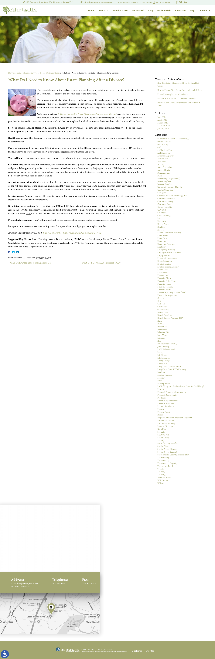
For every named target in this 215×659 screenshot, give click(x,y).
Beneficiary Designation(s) (168, 178)
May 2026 (161, 117)
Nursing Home (163, 383)
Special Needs (163, 446)
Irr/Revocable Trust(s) (167, 343)
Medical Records (164, 375)
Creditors (161, 212)
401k (159, 147)
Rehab (160, 414)
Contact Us (204, 10)
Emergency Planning (166, 249)
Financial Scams (164, 289)
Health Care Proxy (165, 315)
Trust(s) (160, 469)
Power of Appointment (167, 400)
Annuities (161, 161)
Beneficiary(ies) (164, 181)
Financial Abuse (164, 278)
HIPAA (160, 323)
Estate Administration (167, 258)
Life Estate (162, 355)
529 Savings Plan (164, 150)
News (159, 380)
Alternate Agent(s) (165, 155)
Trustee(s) (161, 471)
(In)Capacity (162, 144)
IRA (159, 340)
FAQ (150, 10)
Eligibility (161, 246)
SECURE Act (163, 434)
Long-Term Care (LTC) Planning (171, 369)
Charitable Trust (164, 204)
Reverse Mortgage (165, 426)
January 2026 (163, 128)
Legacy (160, 352)
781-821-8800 (163, 2)
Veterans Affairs (164, 477)
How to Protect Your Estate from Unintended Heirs (179, 90)
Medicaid (161, 372)
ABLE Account (163, 153)
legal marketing (102, 651)
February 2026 (163, 125)
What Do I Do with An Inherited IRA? (100, 262)
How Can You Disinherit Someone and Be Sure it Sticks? (178, 104)
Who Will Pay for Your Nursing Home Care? (31, 262)
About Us (103, 10)
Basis (159, 175)
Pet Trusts (161, 397)
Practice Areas (120, 10)
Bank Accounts (163, 173)
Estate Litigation (164, 261)
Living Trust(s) (163, 360)
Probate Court (163, 412)
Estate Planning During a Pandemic (172, 94)
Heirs (159, 321)
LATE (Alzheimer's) (166, 349)
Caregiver (161, 192)
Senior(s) (161, 440)
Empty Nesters (163, 255)
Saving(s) (161, 432)
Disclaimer (137, 650)
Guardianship (163, 309)
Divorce (160, 229)
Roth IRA (161, 429)
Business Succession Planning (170, 187)
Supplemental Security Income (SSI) (173, 454)
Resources (180, 10)
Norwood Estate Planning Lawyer (22, 72)
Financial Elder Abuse (166, 281)
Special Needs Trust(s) (167, 452)
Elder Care (162, 238)
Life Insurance (163, 358)
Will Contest (163, 480)
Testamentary (163, 460)
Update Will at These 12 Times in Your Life (176, 98)
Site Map (150, 650)
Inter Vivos (162, 335)
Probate (160, 409)
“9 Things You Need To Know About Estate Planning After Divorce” (87, 114)
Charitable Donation (166, 198)
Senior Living (163, 437)
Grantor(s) (162, 306)
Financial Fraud (164, 284)
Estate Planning (164, 264)
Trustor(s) (161, 474)
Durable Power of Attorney (169, 232)
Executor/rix (162, 272)
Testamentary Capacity (167, 463)
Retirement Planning (166, 423)
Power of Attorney (165, 403)
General (160, 298)
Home (91, 10)
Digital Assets (163, 224)
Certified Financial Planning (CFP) (172, 195)
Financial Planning (165, 286)
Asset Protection (164, 167)
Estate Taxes (162, 269)
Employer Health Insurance (169, 252)
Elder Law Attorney (166, 244)
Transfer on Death (165, 466)
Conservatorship (164, 207)
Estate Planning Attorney (168, 266)
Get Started (138, 10)
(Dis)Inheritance (53, 72)
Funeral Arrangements (167, 295)
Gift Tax (161, 303)
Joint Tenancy (163, 346)
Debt (159, 218)
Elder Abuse (162, 235)
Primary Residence (165, 406)
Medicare (161, 377)
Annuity (160, 164)
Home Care (162, 326)
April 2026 (162, 120)
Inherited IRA (163, 332)
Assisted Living (164, 170)
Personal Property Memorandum (171, 392)
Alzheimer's (162, 158)
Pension (160, 389)
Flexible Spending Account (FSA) (171, 292)
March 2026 (162, 122)
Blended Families (164, 184)
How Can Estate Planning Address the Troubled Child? (178, 84)
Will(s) (160, 483)
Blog (192, 10)
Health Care (162, 312)
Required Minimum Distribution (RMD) (174, 417)
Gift (159, 301)
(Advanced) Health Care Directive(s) (173, 138)
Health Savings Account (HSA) (170, 318)
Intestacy (161, 338)
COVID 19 (161, 209)
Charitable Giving (165, 201)
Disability (161, 227)
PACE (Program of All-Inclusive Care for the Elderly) (180, 386)
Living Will (162, 363)
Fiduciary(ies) (163, 275)
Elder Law (161, 241)
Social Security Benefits (167, 443)
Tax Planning (163, 457)
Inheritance (162, 329)
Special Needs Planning (167, 449)
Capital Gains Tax (165, 190)
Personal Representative (168, 395)
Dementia (161, 221)
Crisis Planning (163, 215)
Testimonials (164, 10)
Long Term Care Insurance (169, 366)
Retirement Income (165, 420)
